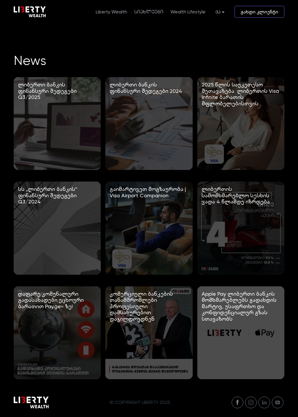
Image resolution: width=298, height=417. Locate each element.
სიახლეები (148, 12)
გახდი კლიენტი (259, 12)
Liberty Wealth (111, 12)
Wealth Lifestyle (188, 12)
